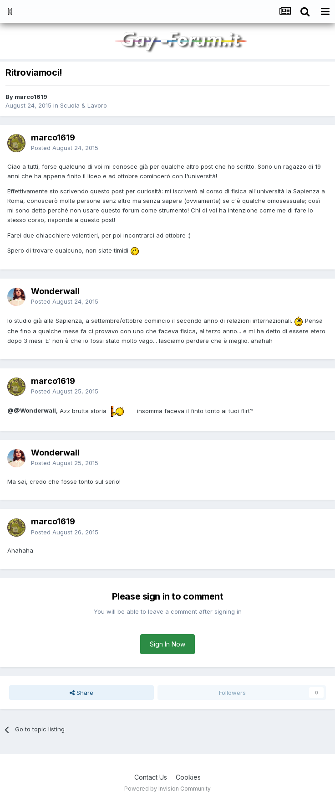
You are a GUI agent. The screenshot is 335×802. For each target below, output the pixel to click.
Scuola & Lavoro (83, 105)
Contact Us (150, 777)
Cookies (188, 777)
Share (81, 692)
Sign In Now (167, 644)
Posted (64, 147)
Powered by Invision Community (167, 788)
